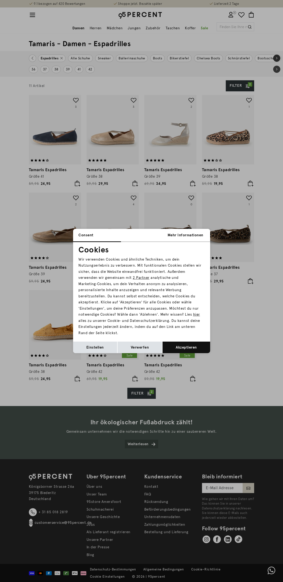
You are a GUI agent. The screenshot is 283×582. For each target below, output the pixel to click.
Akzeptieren (186, 347)
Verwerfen (140, 347)
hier (196, 314)
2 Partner (141, 277)
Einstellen (95, 347)
